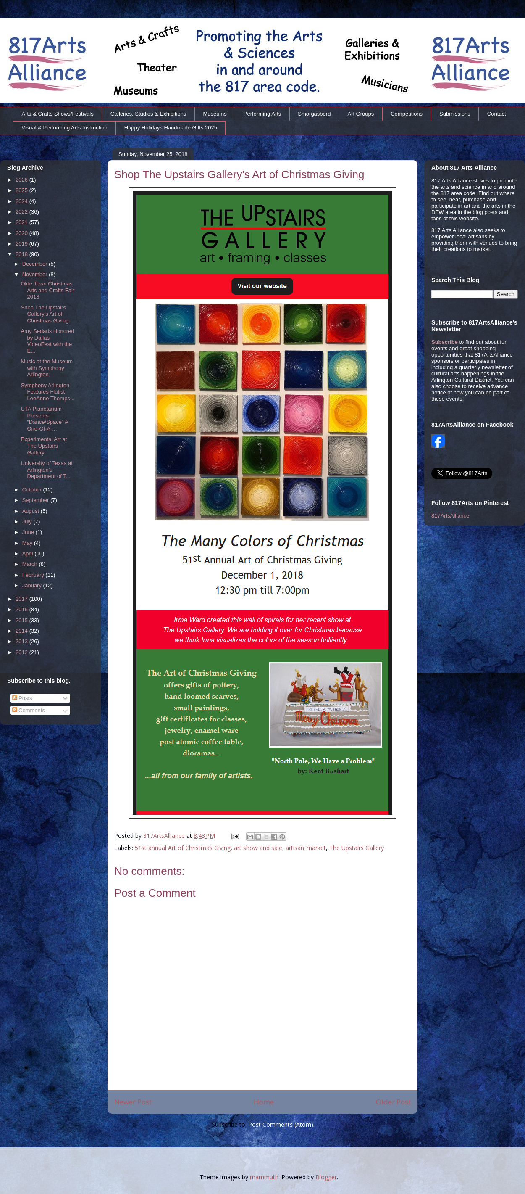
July (28, 521)
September (36, 500)
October (32, 489)
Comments (28, 710)
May (28, 543)
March (30, 564)
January (32, 585)
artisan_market (306, 848)
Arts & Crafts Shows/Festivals (58, 114)
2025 (22, 190)
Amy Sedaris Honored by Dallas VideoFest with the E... (47, 341)
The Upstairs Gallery (356, 848)
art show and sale (258, 848)
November (35, 274)
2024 (22, 201)
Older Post (393, 1102)
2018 (22, 254)
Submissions (454, 114)
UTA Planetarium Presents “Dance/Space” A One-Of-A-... (44, 419)
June (29, 532)
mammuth (264, 1177)
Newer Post (133, 1102)
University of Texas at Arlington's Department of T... (46, 469)
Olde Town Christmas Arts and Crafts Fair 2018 (47, 290)
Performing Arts (262, 114)
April (28, 553)
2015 (22, 620)
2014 (22, 631)
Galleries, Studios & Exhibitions (148, 114)
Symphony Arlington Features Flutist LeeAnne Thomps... (47, 392)
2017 (22, 599)
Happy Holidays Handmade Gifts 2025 (170, 127)
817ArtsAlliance (164, 836)
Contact (496, 114)
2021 (22, 222)
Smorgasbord (314, 114)
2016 (22, 609)
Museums (214, 114)
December (35, 264)
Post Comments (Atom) (280, 1124)
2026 (22, 180)
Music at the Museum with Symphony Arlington (47, 368)
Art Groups (360, 114)
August (31, 511)
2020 (22, 233)
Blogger (326, 1177)
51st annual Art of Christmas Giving (183, 848)
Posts (22, 698)
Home (264, 1102)
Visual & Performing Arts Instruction (65, 127)
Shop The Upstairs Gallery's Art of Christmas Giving (44, 314)
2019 (22, 243)
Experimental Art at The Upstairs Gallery (44, 445)
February (34, 575)
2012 (22, 652)
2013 (22, 641)
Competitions (407, 114)
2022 (22, 212)
